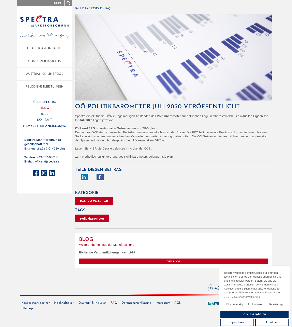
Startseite (96, 8)
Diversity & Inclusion (92, 303)
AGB (177, 303)
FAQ (114, 303)
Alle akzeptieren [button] (254, 314)
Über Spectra (44, 102)
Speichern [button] (237, 322)
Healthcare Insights (44, 48)
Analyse (255, 304)
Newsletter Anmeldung (44, 126)
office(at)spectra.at (47, 161)
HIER (93, 148)
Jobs (44, 114)
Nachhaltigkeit (64, 303)
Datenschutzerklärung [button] (247, 296)
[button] (84, 177)
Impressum (163, 303)
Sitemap (27, 308)
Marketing (275, 304)
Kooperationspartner (35, 303)
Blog (44, 108)
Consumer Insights (44, 61)
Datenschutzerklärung (136, 303)
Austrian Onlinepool (44, 74)
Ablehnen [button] (271, 322)
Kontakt (44, 120)
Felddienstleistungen (45, 86)
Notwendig (234, 304)
